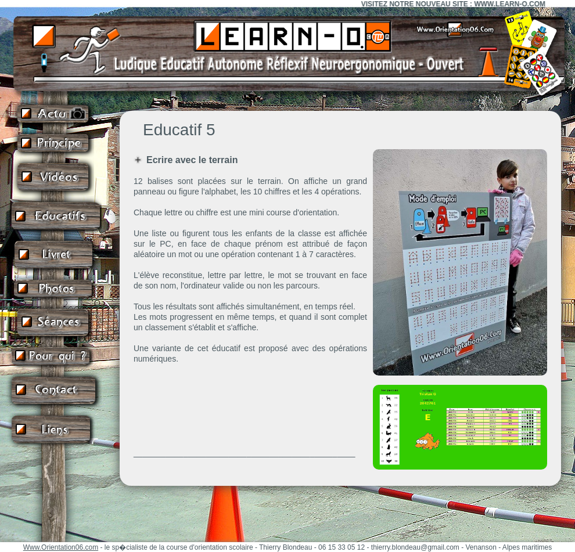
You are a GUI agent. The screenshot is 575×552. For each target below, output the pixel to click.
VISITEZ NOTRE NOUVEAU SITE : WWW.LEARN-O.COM (457, 4)
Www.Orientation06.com (60, 547)
